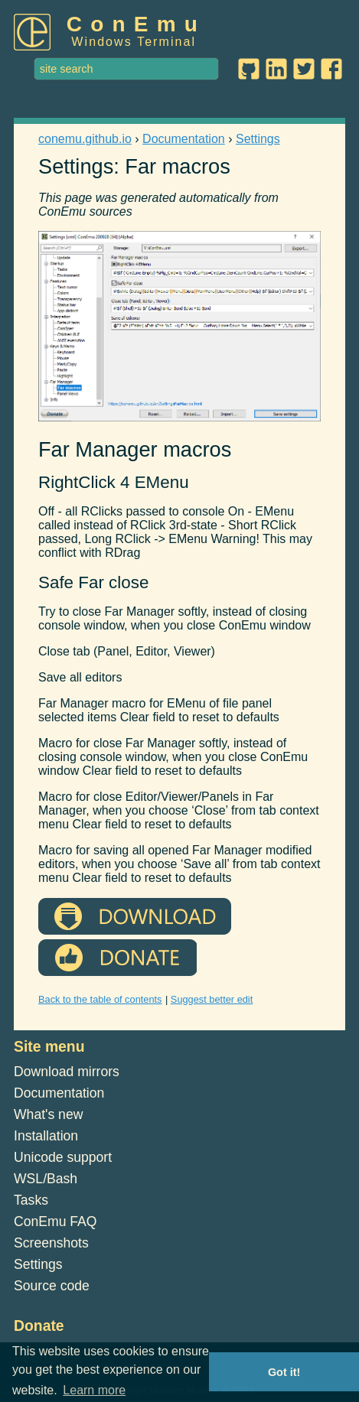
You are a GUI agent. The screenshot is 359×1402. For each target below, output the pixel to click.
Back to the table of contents (100, 999)
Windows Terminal (133, 41)
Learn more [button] (94, 1390)
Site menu (49, 1046)
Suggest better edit (212, 999)
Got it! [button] (284, 1372)
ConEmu (136, 24)
